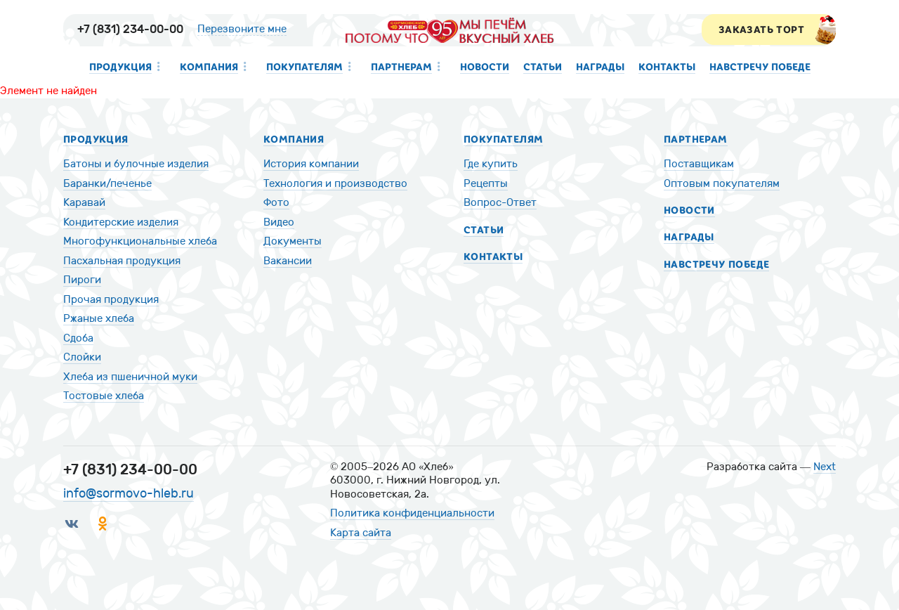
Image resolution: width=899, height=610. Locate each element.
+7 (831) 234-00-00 (130, 29)
